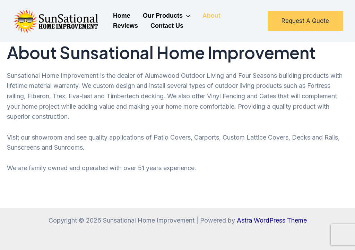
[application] (186, 16)
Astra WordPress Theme (272, 220)
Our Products (166, 16)
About (211, 15)
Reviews (125, 25)
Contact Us (166, 25)
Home (121, 15)
